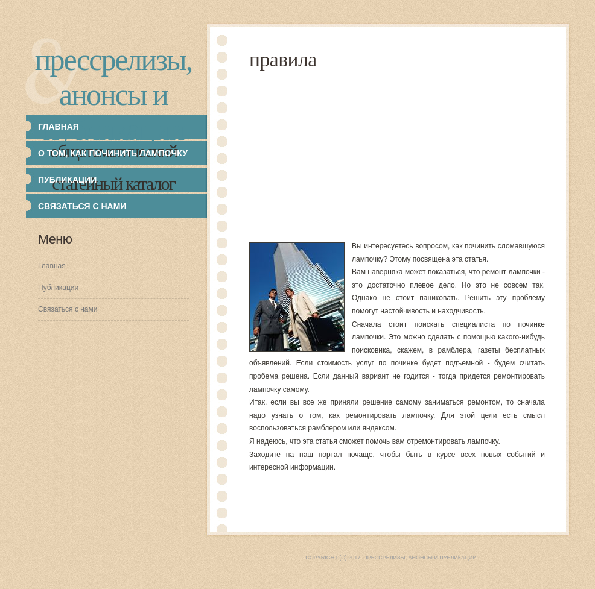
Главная (52, 266)
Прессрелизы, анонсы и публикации (113, 94)
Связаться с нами (82, 206)
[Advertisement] (422, 155)
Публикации (58, 287)
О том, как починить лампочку (113, 153)
